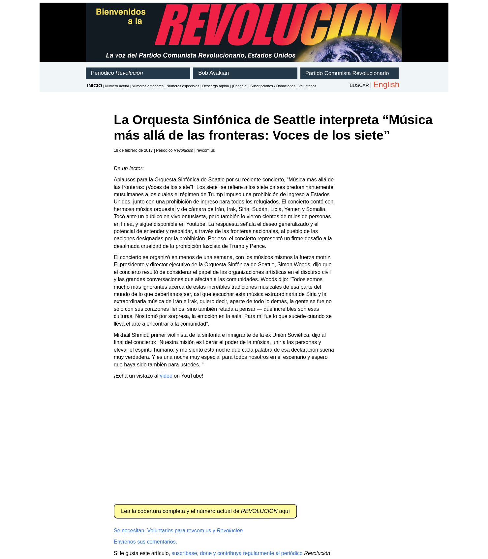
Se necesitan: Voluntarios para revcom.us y (178, 530)
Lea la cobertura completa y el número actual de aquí (205, 511)
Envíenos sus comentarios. (145, 542)
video (166, 376)
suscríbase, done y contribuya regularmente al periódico (237, 553)
